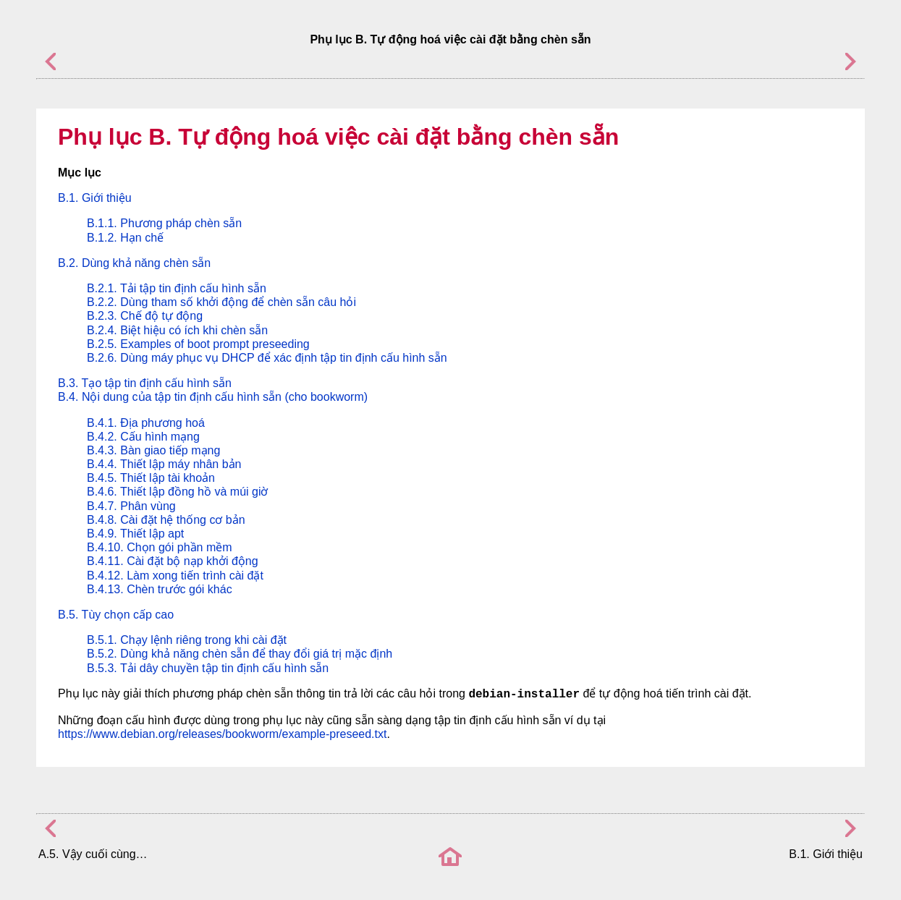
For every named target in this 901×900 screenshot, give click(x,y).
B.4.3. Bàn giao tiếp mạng (153, 450)
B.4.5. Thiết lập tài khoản (151, 478)
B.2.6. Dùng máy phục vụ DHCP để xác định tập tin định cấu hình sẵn (267, 358)
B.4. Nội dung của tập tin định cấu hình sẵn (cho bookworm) (213, 397)
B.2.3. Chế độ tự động (145, 316)
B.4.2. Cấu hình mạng (143, 436)
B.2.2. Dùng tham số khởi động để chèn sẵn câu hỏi (221, 302)
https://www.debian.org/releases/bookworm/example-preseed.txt (222, 734)
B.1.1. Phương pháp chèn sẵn (164, 223)
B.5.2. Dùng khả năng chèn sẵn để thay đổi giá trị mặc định (239, 654)
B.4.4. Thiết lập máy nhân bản (164, 464)
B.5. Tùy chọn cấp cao (116, 614)
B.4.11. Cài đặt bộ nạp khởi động (172, 561)
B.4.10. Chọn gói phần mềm (159, 547)
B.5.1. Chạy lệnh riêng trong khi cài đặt (187, 640)
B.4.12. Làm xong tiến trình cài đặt (175, 575)
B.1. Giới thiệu (95, 198)
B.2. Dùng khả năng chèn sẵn (134, 263)
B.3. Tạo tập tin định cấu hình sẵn (145, 383)
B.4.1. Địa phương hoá (146, 423)
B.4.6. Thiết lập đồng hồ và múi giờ (177, 491)
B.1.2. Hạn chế (125, 238)
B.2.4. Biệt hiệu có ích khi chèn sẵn (177, 330)
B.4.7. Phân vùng (131, 506)
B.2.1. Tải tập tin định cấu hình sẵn (176, 288)
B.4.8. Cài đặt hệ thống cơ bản (166, 520)
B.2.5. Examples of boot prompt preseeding (198, 344)
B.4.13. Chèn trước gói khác (159, 589)
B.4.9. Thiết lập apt (135, 533)
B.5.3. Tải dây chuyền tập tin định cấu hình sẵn (208, 668)
